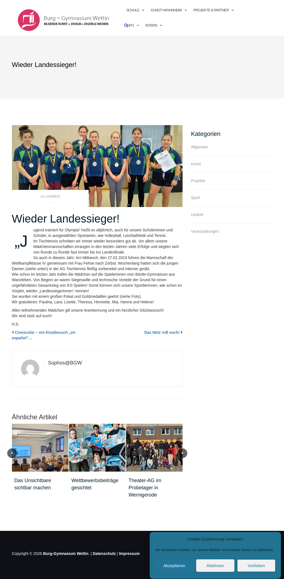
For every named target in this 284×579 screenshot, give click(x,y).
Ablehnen (215, 572)
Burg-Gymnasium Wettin (66, 553)
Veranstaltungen (205, 231)
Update (197, 214)
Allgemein (50, 196)
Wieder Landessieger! (66, 219)
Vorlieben (256, 572)
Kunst (196, 164)
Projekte (198, 181)
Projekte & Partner (211, 10)
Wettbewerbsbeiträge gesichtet (95, 484)
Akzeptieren (174, 572)
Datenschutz (104, 553)
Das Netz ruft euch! (162, 332)
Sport (195, 197)
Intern (151, 25)
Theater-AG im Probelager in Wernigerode (145, 487)
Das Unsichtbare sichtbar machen (32, 484)
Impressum (129, 553)
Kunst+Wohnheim (166, 10)
